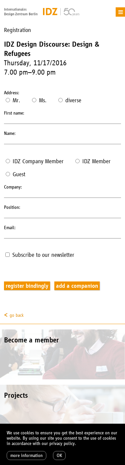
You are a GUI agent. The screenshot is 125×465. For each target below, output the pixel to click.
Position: (12, 207)
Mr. (13, 100)
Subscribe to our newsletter (39, 254)
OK (59, 455)
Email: (10, 227)
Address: (11, 92)
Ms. (39, 100)
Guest (15, 174)
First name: (14, 113)
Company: (13, 187)
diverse (69, 100)
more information (26, 455)
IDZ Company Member (35, 161)
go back (17, 315)
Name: (10, 133)
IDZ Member (93, 161)
